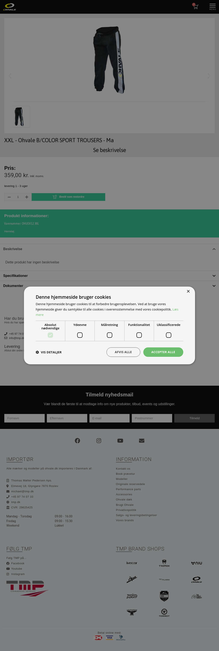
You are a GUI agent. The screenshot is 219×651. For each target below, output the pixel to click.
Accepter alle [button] (163, 352)
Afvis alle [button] (123, 352)
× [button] (188, 291)
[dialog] (109, 325)
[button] (49, 352)
